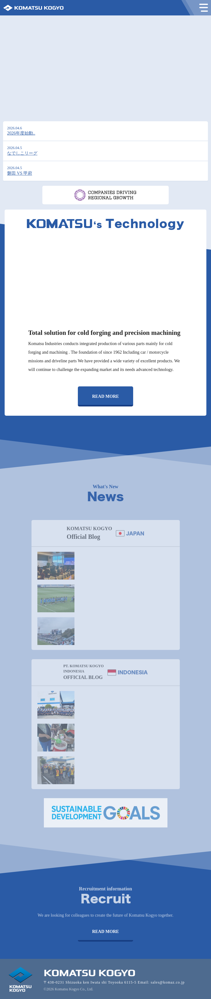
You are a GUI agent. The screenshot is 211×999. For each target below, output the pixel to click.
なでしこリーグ (22, 153)
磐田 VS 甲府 (19, 173)
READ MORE (105, 396)
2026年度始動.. (21, 133)
